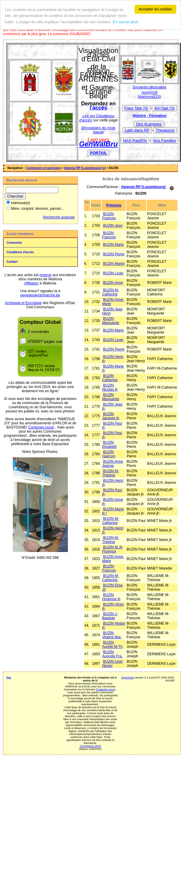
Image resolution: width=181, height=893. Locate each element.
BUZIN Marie (113, 244)
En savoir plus (125, 22)
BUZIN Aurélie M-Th (112, 644)
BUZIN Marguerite (110, 320)
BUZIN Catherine (110, 377)
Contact (12, 261)
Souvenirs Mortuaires (149, 87)
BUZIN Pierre (113, 254)
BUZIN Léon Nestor (112, 663)
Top (8, 677)
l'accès (98, 108)
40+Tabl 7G (164, 108)
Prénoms (113, 205)
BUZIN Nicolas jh (110, 387)
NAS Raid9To (135, 140)
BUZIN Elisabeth (109, 444)
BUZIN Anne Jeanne (112, 463)
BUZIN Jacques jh (110, 416)
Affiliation (31, 283)
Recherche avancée (59, 217)
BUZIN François (109, 216)
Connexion (14, 242)
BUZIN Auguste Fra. (112, 654)
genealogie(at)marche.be (40, 295)
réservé (46, 275)
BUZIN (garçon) (109, 454)
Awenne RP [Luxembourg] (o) (85, 168)
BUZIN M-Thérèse (110, 473)
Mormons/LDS (149, 97)
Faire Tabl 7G (136, 108)
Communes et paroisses (43, 168)
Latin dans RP (137, 130)
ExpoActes (127, 677)
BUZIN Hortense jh (111, 596)
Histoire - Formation (149, 116)
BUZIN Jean (112, 225)
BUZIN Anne (113, 282)
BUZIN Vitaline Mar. (112, 635)
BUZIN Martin (114, 263)
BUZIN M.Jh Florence (112, 549)
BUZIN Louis (113, 273)
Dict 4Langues (148, 124)
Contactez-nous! (41, 427)
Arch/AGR (149, 92)
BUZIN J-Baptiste (110, 616)
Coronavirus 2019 (90, 745)
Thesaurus (165, 130)
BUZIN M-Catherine (110, 292)
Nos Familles (164, 140)
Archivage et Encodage (23, 303)
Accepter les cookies (155, 9)
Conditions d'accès (20, 252)
